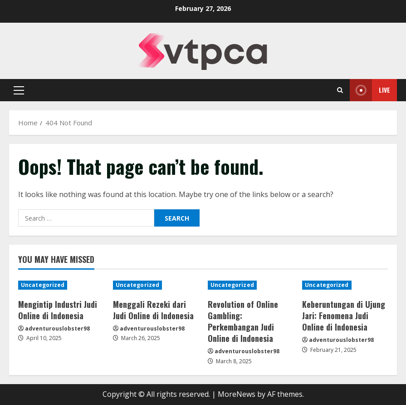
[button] (19, 90)
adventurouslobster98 (57, 328)
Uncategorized (42, 285)
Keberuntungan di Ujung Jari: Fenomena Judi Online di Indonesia (343, 315)
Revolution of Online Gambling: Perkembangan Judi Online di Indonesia (243, 321)
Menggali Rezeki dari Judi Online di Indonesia (153, 309)
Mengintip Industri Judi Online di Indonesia (57, 309)
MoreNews (236, 394)
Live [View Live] (370, 90)
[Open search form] (340, 90)
